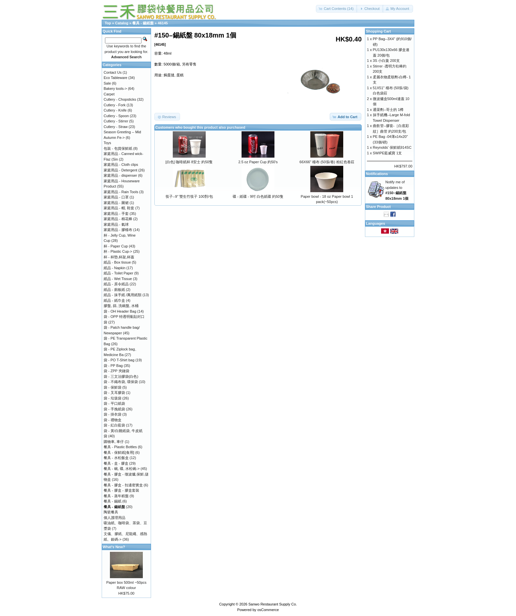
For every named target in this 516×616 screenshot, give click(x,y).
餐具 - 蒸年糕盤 (116, 496)
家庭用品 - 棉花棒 (118, 219)
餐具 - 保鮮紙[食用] (119, 452)
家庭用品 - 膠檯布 (118, 230)
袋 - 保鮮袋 (112, 387)
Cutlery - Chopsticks (120, 99)
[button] (337, 9)
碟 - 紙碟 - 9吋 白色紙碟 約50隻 (258, 196)
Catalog (121, 23)
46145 (163, 23)
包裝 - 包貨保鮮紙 (118, 148)
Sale (107, 83)
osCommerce (268, 610)
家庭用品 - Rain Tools (121, 192)
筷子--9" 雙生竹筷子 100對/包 (189, 196)
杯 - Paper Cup (116, 246)
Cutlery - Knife (115, 110)
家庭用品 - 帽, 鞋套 (119, 208)
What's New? (114, 547)
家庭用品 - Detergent (120, 170)
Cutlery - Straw (116, 127)
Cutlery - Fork (115, 105)
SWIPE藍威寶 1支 (387, 153)
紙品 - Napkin (114, 268)
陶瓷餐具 (111, 512)
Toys (107, 143)
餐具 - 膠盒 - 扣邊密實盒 (123, 485)
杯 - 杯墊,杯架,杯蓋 (119, 257)
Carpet (109, 94)
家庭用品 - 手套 (116, 214)
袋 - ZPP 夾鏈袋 (116, 371)
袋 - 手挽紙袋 (114, 409)
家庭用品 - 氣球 (116, 224)
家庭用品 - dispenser (120, 175)
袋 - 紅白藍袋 (114, 425)
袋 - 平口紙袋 (114, 403)
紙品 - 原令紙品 (116, 284)
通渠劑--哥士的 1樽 (388, 110)
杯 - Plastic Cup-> (118, 251)
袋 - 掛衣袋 (112, 414)
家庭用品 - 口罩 (116, 197)
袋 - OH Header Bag (120, 311)
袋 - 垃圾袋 (112, 398)
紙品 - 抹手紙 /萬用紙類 (123, 295)
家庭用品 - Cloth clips (121, 165)
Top (108, 23)
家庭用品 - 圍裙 (116, 203)
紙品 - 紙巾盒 (114, 300)
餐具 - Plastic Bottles (120, 447)
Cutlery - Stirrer (116, 121)
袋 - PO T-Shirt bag (119, 360)
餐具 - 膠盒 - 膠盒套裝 (121, 490)
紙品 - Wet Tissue (118, 279)
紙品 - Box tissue (117, 262)
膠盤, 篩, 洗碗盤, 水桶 (121, 306)
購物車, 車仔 (114, 442)
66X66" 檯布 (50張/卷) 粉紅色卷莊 (326, 162)
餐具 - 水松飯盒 (116, 458)
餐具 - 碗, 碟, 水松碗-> (122, 469)
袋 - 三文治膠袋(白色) (121, 376)
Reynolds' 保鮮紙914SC (392, 147)
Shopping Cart (378, 31)
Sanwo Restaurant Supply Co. (272, 604)
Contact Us (112, 72)
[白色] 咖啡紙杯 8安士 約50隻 (189, 162)
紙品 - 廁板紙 (114, 290)
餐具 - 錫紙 (112, 501)
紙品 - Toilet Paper (118, 273)
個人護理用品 (114, 518)
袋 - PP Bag (113, 366)
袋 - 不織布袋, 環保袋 (121, 382)
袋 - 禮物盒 (112, 420)
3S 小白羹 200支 (386, 61)
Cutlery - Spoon (116, 116)
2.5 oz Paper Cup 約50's (258, 162)
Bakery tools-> (115, 88)
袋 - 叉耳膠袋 (114, 393)
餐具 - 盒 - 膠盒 (116, 463)
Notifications (377, 174)
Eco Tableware (115, 78)
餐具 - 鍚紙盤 (143, 23)
